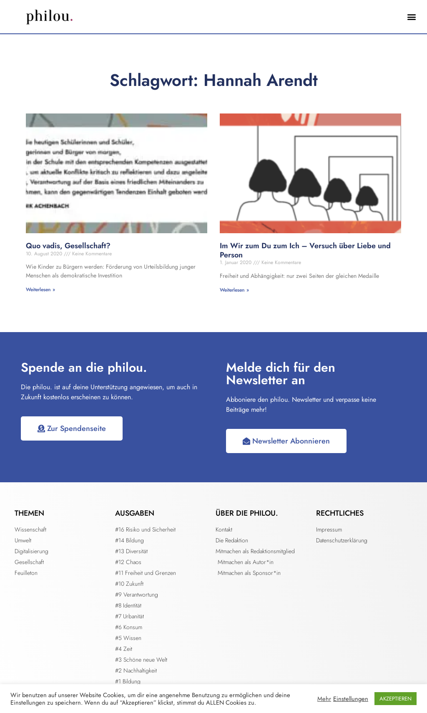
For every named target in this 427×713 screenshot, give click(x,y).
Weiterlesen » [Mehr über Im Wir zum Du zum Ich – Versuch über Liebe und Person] (234, 290)
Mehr (324, 699)
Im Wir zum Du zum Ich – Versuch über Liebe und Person (305, 250)
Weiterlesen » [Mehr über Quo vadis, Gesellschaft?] (40, 289)
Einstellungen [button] (350, 699)
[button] (412, 17)
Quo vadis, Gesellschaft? (68, 245)
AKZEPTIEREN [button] (395, 699)
